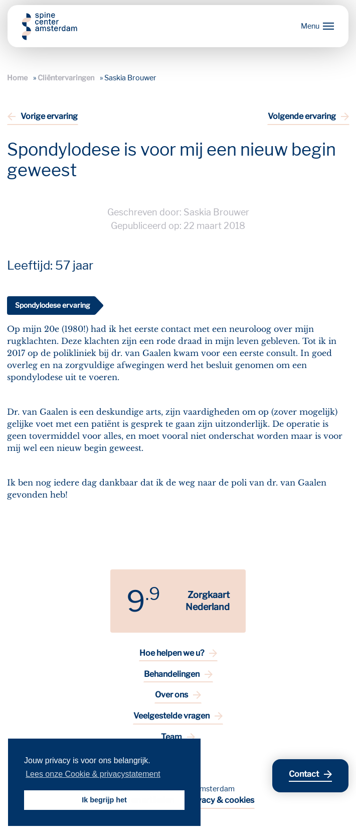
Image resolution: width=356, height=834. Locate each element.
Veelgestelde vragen (171, 716)
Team (171, 737)
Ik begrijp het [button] (104, 800)
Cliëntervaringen (66, 77)
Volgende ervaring (302, 116)
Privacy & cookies (220, 800)
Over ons (171, 694)
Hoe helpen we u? (171, 653)
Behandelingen (172, 674)
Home (17, 77)
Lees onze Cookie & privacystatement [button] (93, 774)
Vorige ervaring (49, 116)
